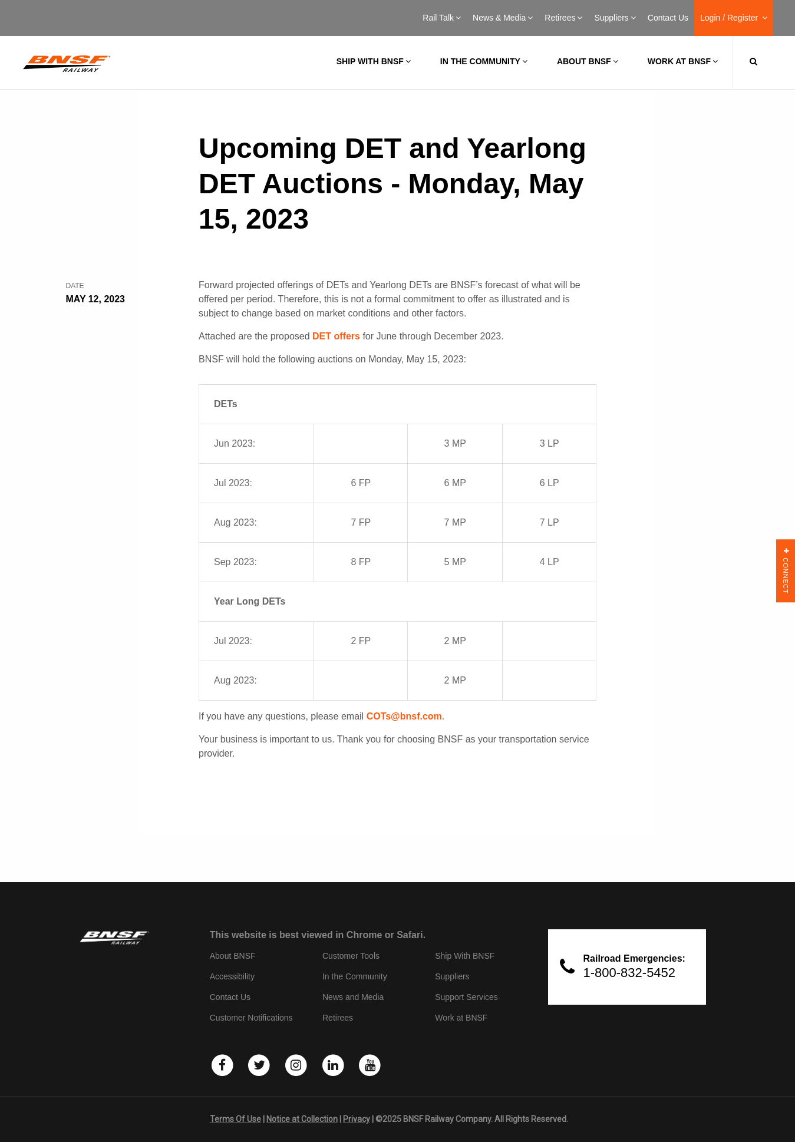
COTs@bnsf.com (404, 716)
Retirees (563, 17)
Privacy (356, 1119)
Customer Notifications (251, 1017)
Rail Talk (442, 17)
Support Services (466, 997)
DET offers (336, 336)
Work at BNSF (683, 61)
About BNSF (587, 61)
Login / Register (733, 17)
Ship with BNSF (374, 61)
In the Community (483, 61)
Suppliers (614, 17)
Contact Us (668, 17)
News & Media (503, 17)
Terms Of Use (235, 1119)
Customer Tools (351, 956)
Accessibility (232, 976)
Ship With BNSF (464, 956)
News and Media (353, 997)
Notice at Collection (302, 1119)
